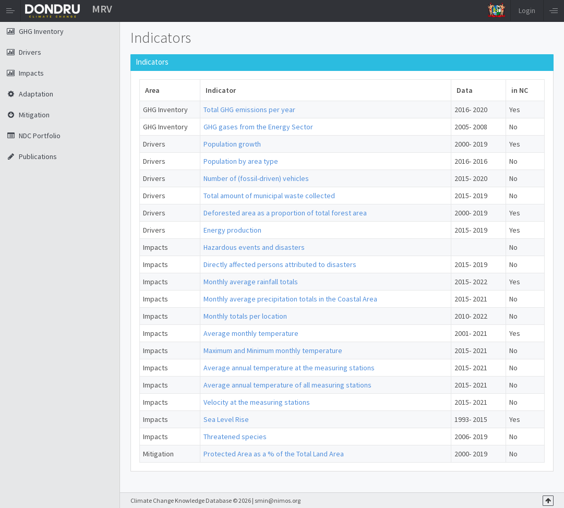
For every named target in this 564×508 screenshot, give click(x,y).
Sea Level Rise (226, 419)
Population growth (232, 144)
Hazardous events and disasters (254, 247)
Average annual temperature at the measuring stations (289, 367)
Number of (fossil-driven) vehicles (256, 178)
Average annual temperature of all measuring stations (287, 385)
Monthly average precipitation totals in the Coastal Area (290, 299)
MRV (102, 8)
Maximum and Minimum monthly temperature (272, 350)
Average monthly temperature (250, 333)
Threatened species (235, 436)
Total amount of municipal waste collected (269, 195)
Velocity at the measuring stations (256, 402)
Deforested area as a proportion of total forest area (285, 212)
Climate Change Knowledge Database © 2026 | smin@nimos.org (215, 500)
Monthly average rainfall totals (250, 281)
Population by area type (240, 161)
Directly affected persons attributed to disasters (279, 264)
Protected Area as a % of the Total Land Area (273, 453)
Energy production (232, 230)
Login (527, 10)
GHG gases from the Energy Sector (258, 126)
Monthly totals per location (245, 316)
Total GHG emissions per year (249, 109)
